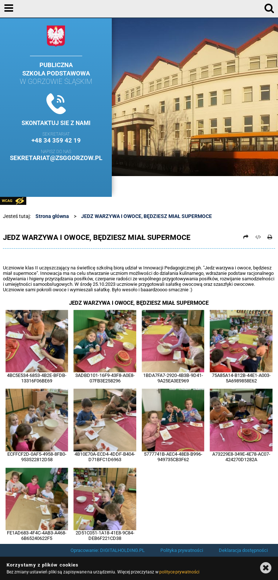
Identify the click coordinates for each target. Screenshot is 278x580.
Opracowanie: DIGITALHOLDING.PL (108, 550)
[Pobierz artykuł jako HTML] (258, 237)
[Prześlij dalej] (246, 237)
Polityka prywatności (181, 550)
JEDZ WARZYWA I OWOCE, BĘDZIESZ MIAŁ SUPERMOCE (146, 216)
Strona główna (52, 216)
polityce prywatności (179, 572)
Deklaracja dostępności (243, 550)
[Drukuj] (270, 237)
